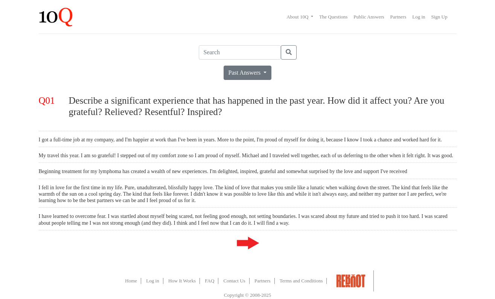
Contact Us (234, 281)
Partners (398, 17)
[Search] (240, 52)
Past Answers (245, 72)
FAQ (209, 281)
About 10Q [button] (297, 17)
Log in (418, 17)
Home (131, 281)
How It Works (182, 281)
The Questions (333, 17)
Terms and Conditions (301, 281)
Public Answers (368, 17)
